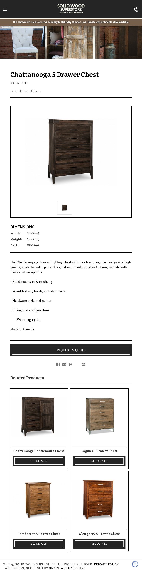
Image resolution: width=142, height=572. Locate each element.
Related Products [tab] (27, 377)
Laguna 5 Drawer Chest (99, 451)
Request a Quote (71, 350)
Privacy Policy (106, 564)
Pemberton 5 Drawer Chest (39, 534)
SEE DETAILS (39, 461)
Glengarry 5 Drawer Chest (99, 534)
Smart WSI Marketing (67, 568)
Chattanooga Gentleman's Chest (38, 451)
